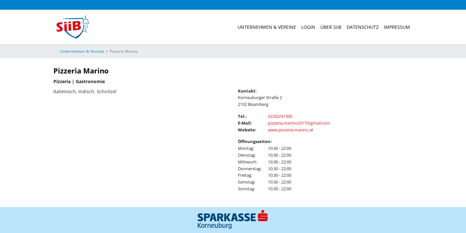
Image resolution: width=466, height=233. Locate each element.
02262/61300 (280, 116)
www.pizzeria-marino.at (290, 130)
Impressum (397, 27)
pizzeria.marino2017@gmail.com (299, 123)
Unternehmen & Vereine (267, 27)
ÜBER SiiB (330, 27)
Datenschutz (363, 27)
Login (308, 27)
